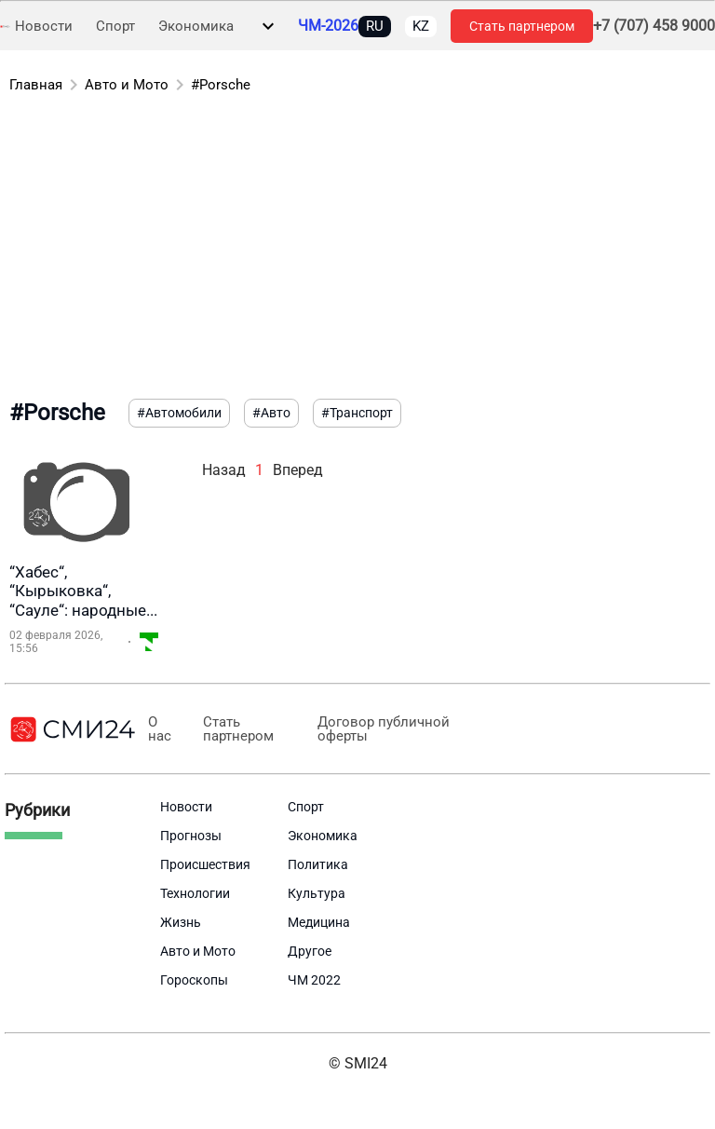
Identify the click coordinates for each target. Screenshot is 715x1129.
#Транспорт (357, 412)
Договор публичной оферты (381, 729)
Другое (309, 951)
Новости (44, 27)
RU (375, 26)
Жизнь (180, 922)
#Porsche (220, 84)
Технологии (195, 893)
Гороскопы (194, 980)
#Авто (271, 412)
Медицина (319, 922)
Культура (316, 893)
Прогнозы (191, 835)
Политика (318, 864)
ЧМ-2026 (328, 26)
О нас (158, 729)
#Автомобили (179, 412)
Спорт (115, 27)
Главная (35, 84)
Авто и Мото (127, 84)
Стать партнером (521, 26)
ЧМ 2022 (314, 980)
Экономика (196, 27)
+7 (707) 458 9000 (654, 26)
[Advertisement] (357, 249)
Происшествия (205, 864)
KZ (420, 26)
